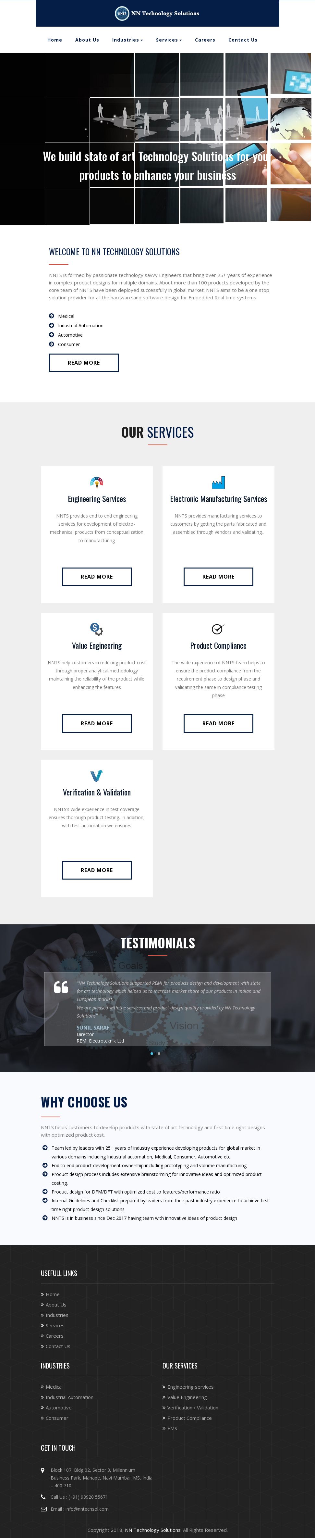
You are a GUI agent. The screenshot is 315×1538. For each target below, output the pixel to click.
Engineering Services (97, 498)
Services (167, 40)
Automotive (59, 1407)
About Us (87, 40)
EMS (172, 1428)
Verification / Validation (192, 1407)
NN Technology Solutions (153, 1530)
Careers (205, 40)
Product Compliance (218, 645)
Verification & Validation (97, 792)
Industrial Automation (69, 1397)
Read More (84, 362)
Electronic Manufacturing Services (218, 498)
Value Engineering (97, 645)
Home (54, 40)
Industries (125, 40)
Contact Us (243, 40)
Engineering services (190, 1386)
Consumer (57, 1418)
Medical (54, 1386)
